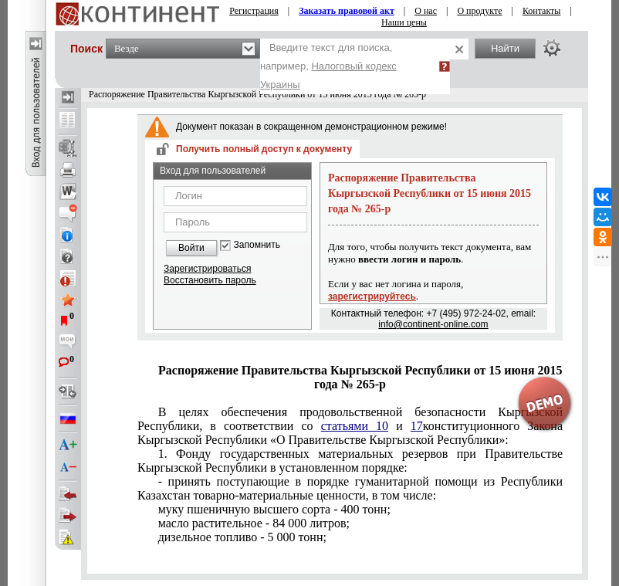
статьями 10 (354, 425)
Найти (505, 48)
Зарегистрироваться (207, 268)
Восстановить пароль (210, 280)
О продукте (479, 10)
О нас (425, 10)
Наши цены (404, 22)
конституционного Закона (350, 425)
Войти (191, 247)
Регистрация (254, 10)
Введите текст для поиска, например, (328, 66)
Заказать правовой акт (346, 10)
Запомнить (257, 245)
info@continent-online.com (433, 324)
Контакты (542, 10)
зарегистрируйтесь (372, 296)
